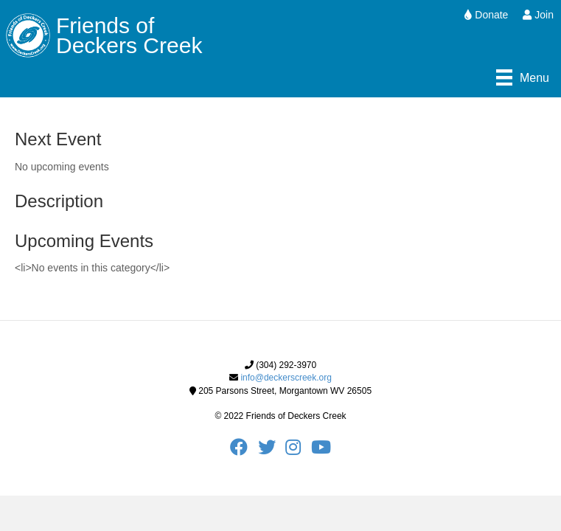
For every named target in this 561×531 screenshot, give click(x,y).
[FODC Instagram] (297, 450)
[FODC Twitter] (271, 450)
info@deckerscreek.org (286, 377)
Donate (486, 15)
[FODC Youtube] (321, 450)
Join (538, 15)
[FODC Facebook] (243, 450)
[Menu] (522, 77)
